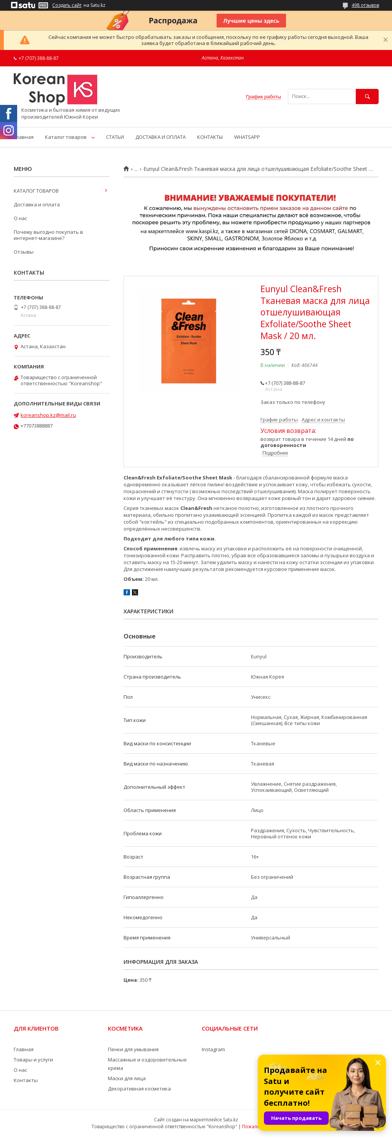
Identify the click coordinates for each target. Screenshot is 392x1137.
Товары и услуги (33, 1059)
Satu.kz (230, 1119)
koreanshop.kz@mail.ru (48, 415)
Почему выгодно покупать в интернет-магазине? (48, 234)
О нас (20, 218)
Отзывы (24, 251)
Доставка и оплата (37, 204)
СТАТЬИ (115, 136)
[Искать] (367, 96)
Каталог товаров (66, 136)
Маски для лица (127, 1078)
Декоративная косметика (139, 1088)
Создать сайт (67, 5)
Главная (24, 136)
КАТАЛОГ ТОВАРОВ (36, 190)
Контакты (26, 1080)
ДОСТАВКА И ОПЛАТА (160, 136)
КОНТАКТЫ (210, 136)
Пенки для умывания (133, 1049)
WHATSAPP (247, 136)
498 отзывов (365, 5)
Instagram (213, 1049)
